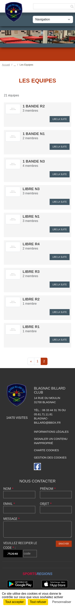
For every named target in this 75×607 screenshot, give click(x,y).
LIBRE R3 (31, 272)
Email (9, 504)
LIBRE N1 (31, 216)
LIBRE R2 (31, 299)
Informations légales (51, 431)
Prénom (48, 488)
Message (11, 519)
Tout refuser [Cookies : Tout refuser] (38, 602)
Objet (46, 504)
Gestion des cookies (50, 457)
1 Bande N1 (34, 134)
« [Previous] (31, 361)
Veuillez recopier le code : (20, 545)
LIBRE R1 (31, 327)
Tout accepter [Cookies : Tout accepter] (14, 602)
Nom (8, 488)
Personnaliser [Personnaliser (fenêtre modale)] (61, 602)
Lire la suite (60, 119)
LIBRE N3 (31, 189)
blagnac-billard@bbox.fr (47, 420)
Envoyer (64, 543)
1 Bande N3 (34, 161)
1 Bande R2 (34, 106)
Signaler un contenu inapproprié (50, 441)
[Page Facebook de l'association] (37, 466)
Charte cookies (46, 450)
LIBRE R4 (31, 244)
